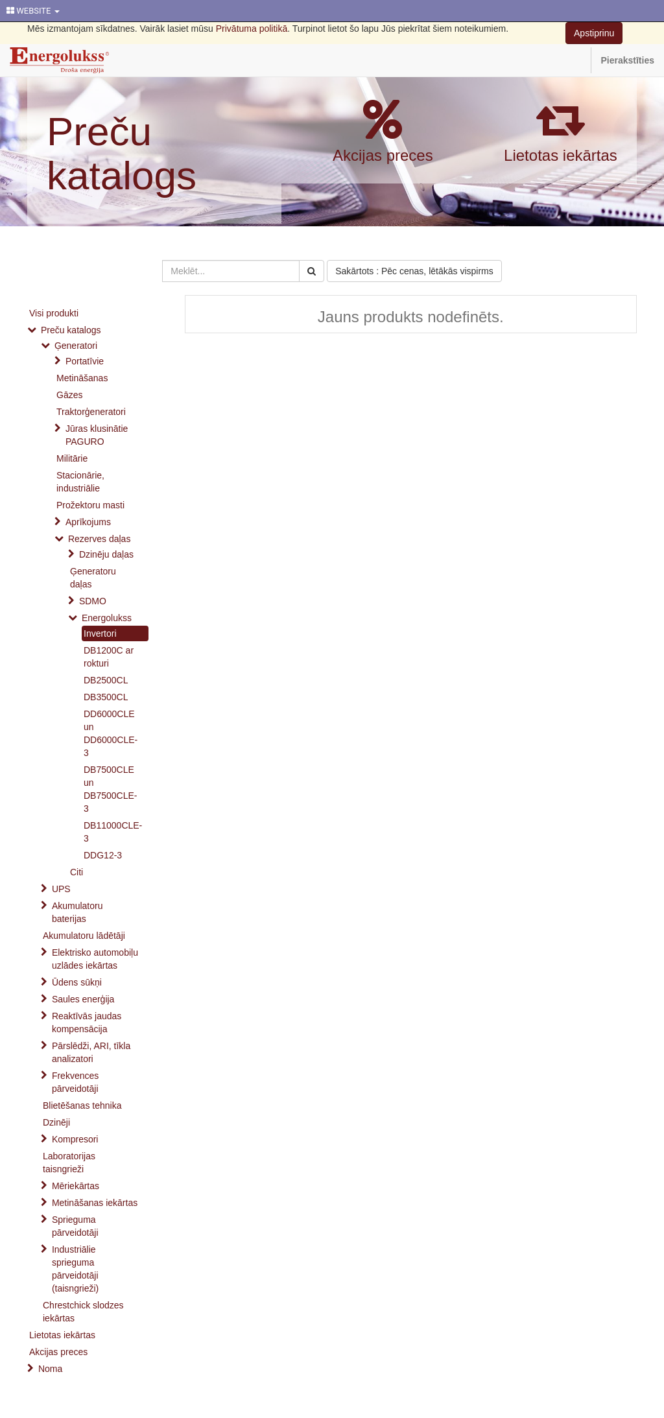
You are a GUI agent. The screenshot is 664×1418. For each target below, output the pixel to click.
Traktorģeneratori (91, 412)
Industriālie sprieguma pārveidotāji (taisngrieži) (75, 1269)
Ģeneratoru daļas (93, 577)
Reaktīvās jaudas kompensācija (86, 1022)
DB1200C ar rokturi (109, 656)
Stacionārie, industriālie (80, 481)
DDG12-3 (103, 855)
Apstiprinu (594, 33)
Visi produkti (53, 313)
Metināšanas (82, 378)
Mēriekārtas (75, 1186)
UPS (61, 889)
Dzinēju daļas (106, 554)
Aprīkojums (88, 522)
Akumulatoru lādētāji (84, 935)
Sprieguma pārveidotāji (75, 1226)
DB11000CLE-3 (113, 832)
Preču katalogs (121, 153)
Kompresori (75, 1139)
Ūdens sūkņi (77, 982)
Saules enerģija (83, 999)
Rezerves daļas (99, 539)
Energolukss (107, 618)
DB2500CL (106, 680)
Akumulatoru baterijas (77, 912)
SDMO (92, 601)
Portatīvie (84, 361)
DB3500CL (106, 697)
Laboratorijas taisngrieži (69, 1162)
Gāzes (69, 395)
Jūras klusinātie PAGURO (96, 435)
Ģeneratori (75, 345)
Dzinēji (56, 1122)
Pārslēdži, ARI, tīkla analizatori (91, 1052)
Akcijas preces (383, 155)
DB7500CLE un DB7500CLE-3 (110, 789)
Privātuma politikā (252, 28)
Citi (76, 872)
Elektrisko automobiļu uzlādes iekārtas (95, 959)
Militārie (72, 458)
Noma (50, 1369)
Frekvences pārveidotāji (75, 1082)
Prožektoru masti (90, 505)
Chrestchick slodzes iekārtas (83, 1311)
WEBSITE (33, 11)
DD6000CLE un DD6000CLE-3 (110, 733)
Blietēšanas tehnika (82, 1105)
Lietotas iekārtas (560, 155)
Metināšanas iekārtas (94, 1203)
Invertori (100, 633)
